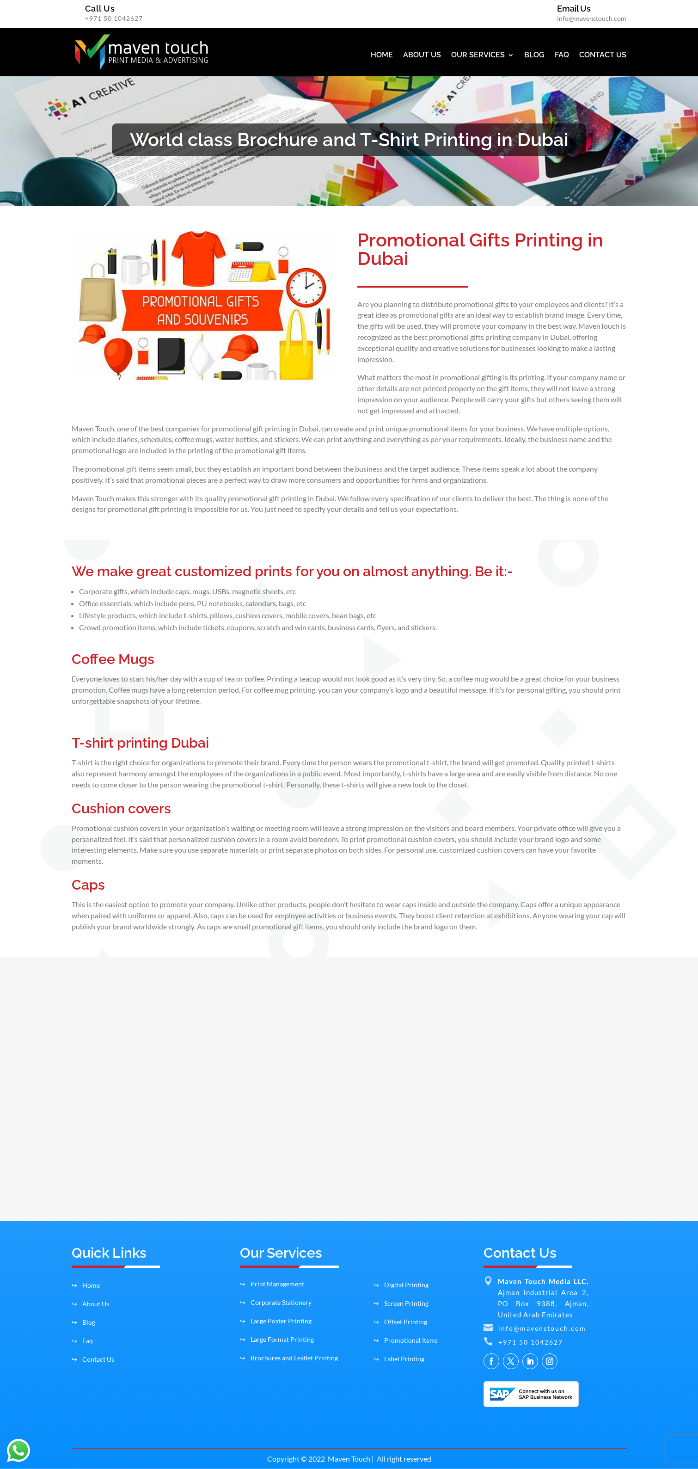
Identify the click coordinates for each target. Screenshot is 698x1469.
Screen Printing (401, 1303)
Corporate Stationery (276, 1302)
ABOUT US (422, 55)
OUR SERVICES (478, 55)
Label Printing (398, 1359)
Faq (82, 1341)
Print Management (272, 1284)
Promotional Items (405, 1340)
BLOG (534, 55)
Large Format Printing (277, 1339)
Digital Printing (401, 1285)
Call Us (100, 8)
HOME (382, 55)
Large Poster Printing (276, 1321)
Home (86, 1285)
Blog (83, 1322)
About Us (90, 1304)
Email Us (574, 8)
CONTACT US (602, 55)
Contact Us (93, 1359)
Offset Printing (400, 1322)
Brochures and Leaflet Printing (289, 1358)
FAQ (562, 55)
